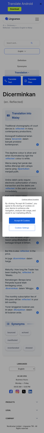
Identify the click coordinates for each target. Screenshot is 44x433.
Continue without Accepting (30, 199)
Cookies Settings (22, 228)
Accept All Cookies (22, 221)
